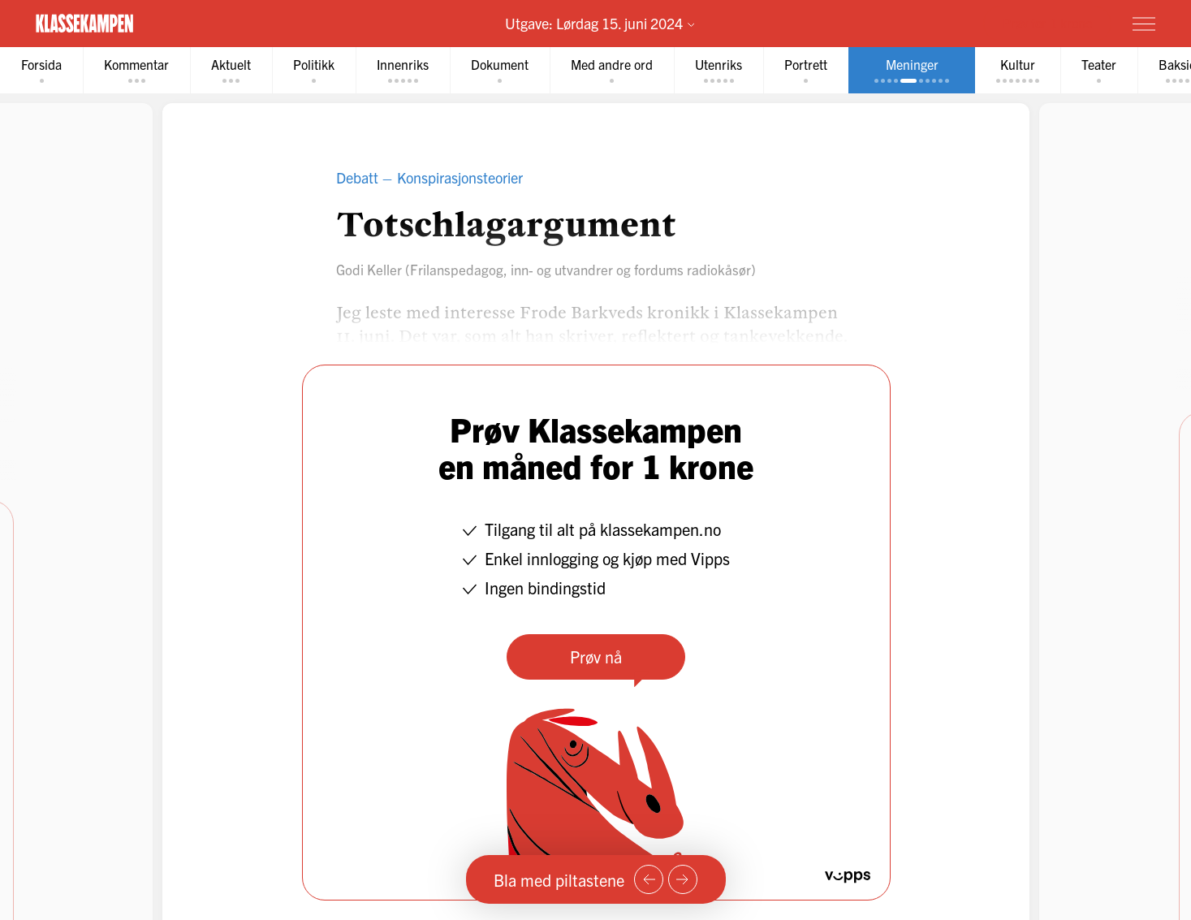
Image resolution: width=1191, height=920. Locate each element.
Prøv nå (596, 656)
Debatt (357, 177)
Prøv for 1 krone (1047, 23)
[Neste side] (682, 879)
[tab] (41, 70)
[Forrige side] (648, 879)
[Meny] (1144, 23)
